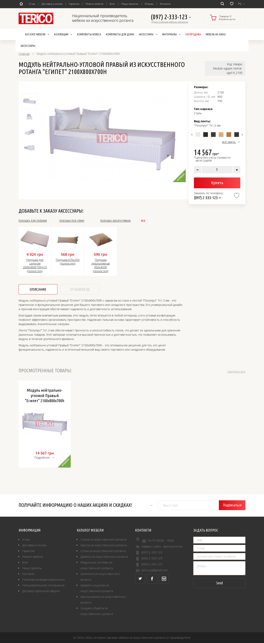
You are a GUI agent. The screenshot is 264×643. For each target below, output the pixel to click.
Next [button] (241, 134)
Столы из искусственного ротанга (103, 551)
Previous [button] (192, 134)
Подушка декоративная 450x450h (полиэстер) (100, 265)
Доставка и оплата (52, 4)
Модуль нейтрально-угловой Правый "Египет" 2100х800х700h (44, 395)
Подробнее (42, 457)
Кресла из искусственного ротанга (104, 545)
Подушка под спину (71, 220)
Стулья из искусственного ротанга (103, 539)
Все (143, 220)
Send (219, 583)
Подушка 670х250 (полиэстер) (67, 261)
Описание (38, 289)
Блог (112, 4)
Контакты (165, 4)
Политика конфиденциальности (43, 579)
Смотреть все (236, 371)
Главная (24, 54)
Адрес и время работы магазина (169, 22)
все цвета (229, 142)
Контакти (28, 574)
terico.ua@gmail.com (154, 570)
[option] (112, 138)
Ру (241, 4)
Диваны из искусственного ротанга (104, 557)
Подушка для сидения (33, 220)
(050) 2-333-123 (151, 558)
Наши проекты (129, 4)
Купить (217, 182)
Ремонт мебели (94, 4)
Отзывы (149, 4)
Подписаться (232, 505)
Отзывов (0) (80, 289)
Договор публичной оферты (41, 591)
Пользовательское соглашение (43, 585)
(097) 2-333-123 (171, 17)
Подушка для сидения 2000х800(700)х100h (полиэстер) (35, 265)
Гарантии (74, 4)
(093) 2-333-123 (151, 564)
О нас (32, 4)
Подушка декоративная (115, 220)
